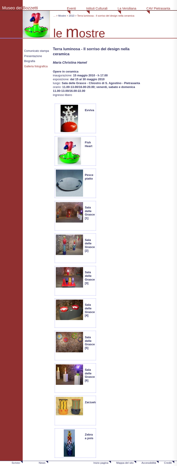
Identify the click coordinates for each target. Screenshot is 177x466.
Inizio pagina (100, 462)
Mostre (62, 15)
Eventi (71, 8)
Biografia (29, 61)
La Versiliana (127, 8)
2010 (71, 15)
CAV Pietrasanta (158, 8)
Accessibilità (148, 462)
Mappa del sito (124, 462)
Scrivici (16, 462)
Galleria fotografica (36, 66)
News (42, 462)
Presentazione (33, 56)
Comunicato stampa (36, 51)
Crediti (168, 462)
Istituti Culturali (97, 8)
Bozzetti (30, 7)
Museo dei (12, 7)
